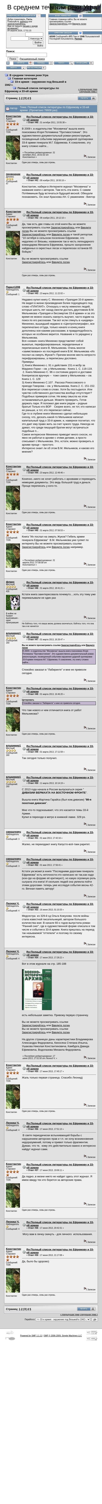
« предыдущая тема (87, 89)
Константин (13, 116)
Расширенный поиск (32, 58)
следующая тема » (88, 91)
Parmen (78, 39)
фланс (10, 581)
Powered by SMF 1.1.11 (31, 1336)
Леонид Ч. (12, 903)
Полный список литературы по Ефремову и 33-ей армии (32, 90)
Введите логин (79, 24)
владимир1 (13, 633)
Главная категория (24, 78)
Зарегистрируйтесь (58, 24)
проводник (13, 174)
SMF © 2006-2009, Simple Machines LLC (63, 1336)
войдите (24, 21)
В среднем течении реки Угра (28, 75)
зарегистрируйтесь (16, 24)
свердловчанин (16, 831)
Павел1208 (13, 287)
